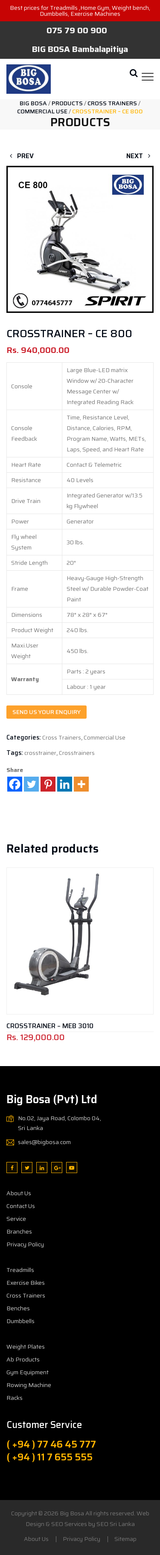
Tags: (14, 752)
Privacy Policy (25, 1244)
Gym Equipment (27, 1372)
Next (140, 156)
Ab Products (23, 1359)
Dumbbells (20, 1321)
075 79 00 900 (77, 30)
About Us (18, 1193)
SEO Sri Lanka (115, 1524)
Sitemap (125, 1538)
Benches (18, 1308)
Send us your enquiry (46, 712)
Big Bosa (72, 1513)
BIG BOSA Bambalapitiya (80, 49)
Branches (19, 1231)
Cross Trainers (61, 737)
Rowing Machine (28, 1385)
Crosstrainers (77, 752)
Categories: (23, 737)
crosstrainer (40, 752)
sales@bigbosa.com (44, 1142)
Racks (14, 1397)
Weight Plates (25, 1346)
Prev (20, 156)
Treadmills (20, 1270)
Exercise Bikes (25, 1282)
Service (16, 1218)
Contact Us (20, 1206)
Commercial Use (104, 737)
